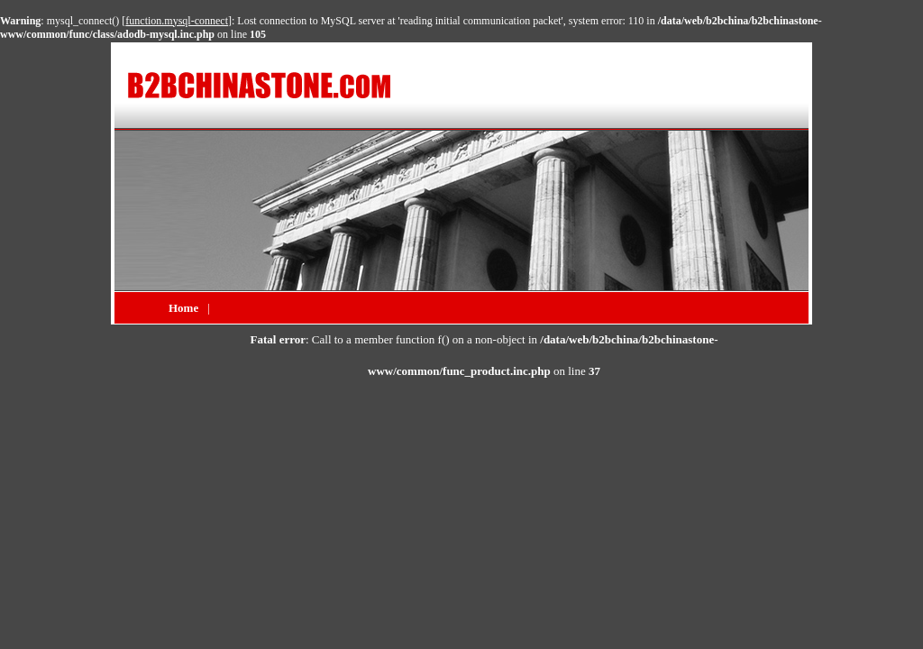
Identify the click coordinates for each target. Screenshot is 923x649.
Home (183, 308)
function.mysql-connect (176, 20)
